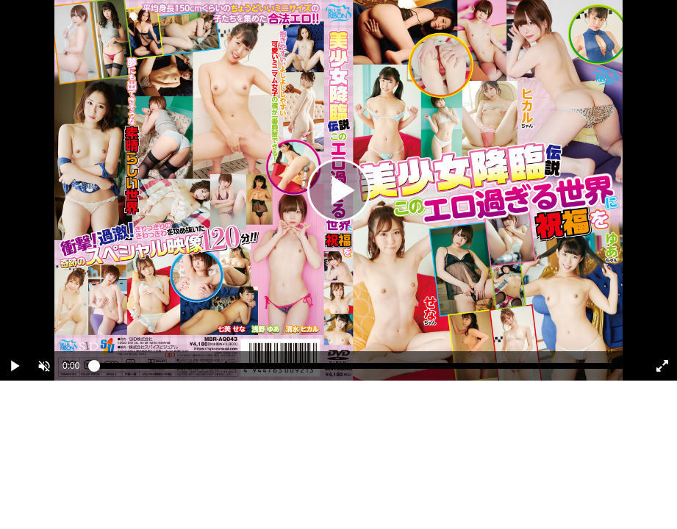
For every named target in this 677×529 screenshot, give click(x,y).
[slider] (362, 369)
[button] (44, 366)
